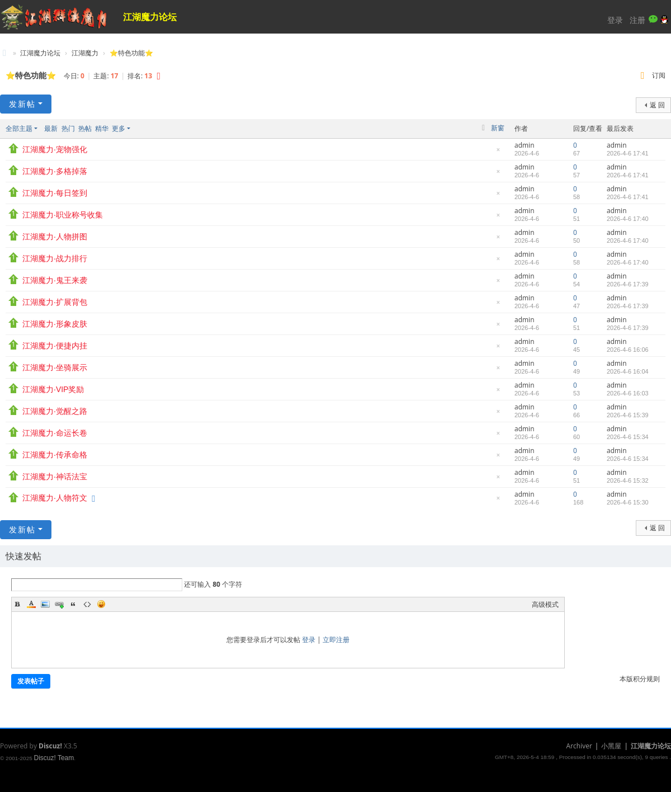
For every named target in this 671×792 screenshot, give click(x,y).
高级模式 (545, 604)
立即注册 (336, 639)
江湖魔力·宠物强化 (54, 149)
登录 (615, 20)
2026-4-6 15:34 (628, 436)
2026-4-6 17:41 (628, 153)
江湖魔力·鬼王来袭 (54, 280)
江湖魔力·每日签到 (54, 192)
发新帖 (22, 103)
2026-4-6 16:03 (628, 393)
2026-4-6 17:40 (628, 218)
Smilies (101, 604)
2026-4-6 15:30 (628, 502)
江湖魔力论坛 (150, 17)
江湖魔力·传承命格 (54, 454)
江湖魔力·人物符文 (54, 497)
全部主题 (19, 128)
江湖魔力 (85, 53)
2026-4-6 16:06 (628, 349)
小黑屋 (611, 746)
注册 (637, 20)
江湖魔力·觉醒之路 (54, 411)
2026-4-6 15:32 (628, 480)
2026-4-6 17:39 (628, 284)
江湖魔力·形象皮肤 (54, 323)
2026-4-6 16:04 (628, 371)
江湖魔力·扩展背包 (54, 302)
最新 (51, 128)
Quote (73, 604)
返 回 (657, 105)
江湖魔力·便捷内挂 (54, 345)
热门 (68, 128)
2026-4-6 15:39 (628, 415)
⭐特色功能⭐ (131, 53)
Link (59, 604)
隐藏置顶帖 (498, 152)
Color (31, 604)
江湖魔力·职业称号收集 (62, 214)
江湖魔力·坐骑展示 (54, 367)
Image (45, 604)
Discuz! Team (54, 758)
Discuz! (50, 746)
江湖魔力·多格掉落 (54, 171)
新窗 (497, 128)
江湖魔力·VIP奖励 (53, 389)
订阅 (658, 75)
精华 (101, 128)
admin (524, 145)
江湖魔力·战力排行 (54, 258)
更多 (118, 128)
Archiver (579, 746)
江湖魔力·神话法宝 (54, 476)
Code (87, 604)
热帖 (85, 128)
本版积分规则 (640, 678)
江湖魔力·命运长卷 (54, 432)
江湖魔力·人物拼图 (54, 236)
